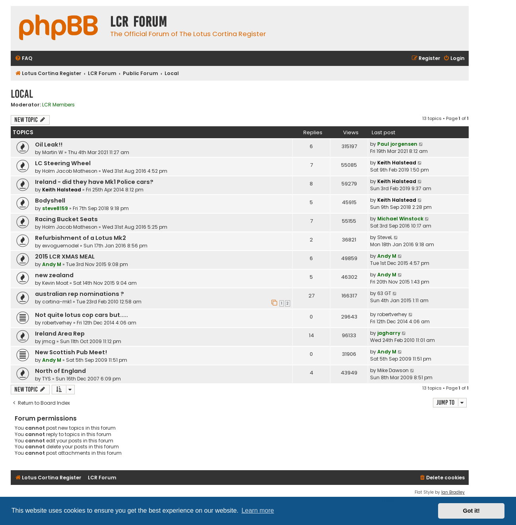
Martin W (52, 152)
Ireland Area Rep (60, 334)
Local (22, 94)
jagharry (388, 333)
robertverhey (57, 322)
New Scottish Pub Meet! (71, 352)
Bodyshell (50, 201)
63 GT (384, 293)
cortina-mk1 (57, 301)
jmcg (48, 341)
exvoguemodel (60, 245)
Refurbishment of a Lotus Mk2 (80, 238)
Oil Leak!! (48, 145)
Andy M (51, 264)
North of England (60, 371)
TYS (46, 378)
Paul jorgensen (397, 144)
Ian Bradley (453, 492)
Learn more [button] (257, 510)
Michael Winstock (400, 218)
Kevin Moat (55, 283)
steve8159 (55, 208)
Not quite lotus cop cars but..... (81, 315)
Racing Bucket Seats (66, 219)
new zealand (54, 275)
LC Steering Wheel (63, 163)
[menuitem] (23, 58)
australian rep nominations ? (79, 294)
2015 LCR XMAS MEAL (65, 257)
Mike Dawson (393, 370)
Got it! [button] (471, 511)
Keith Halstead (396, 162)
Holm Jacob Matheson (69, 171)
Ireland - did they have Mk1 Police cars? (94, 182)
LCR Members (58, 105)
